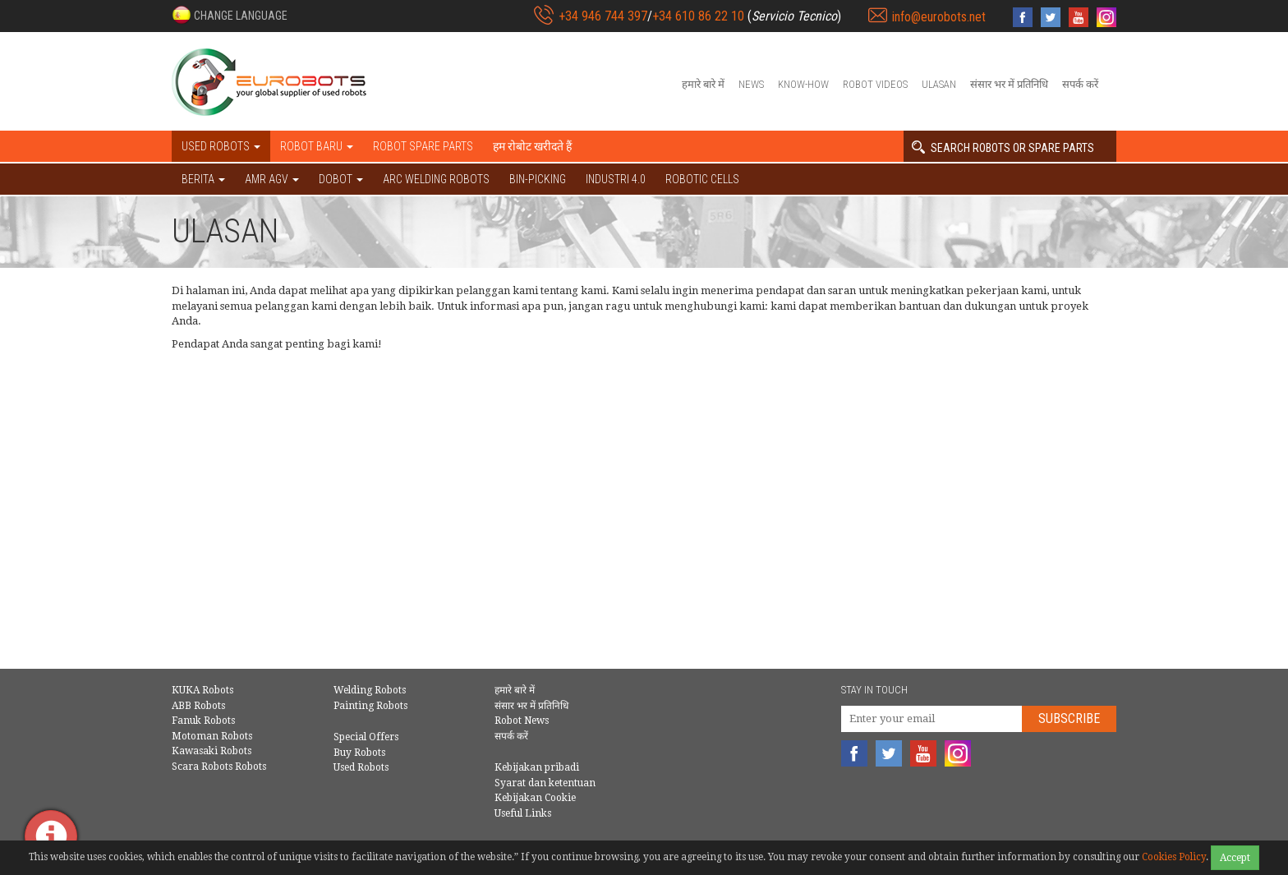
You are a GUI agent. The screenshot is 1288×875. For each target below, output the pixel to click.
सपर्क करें (1080, 84)
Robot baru (316, 146)
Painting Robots (370, 706)
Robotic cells (702, 179)
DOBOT (341, 179)
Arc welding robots (436, 179)
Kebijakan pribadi (536, 767)
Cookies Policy (1174, 857)
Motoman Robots (212, 736)
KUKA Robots (202, 690)
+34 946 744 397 (603, 16)
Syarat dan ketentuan (545, 783)
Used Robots (361, 767)
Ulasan (939, 84)
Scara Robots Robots (219, 766)
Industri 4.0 (616, 179)
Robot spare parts (423, 146)
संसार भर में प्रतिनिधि (1009, 84)
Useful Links (522, 813)
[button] (230, 15)
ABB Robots (198, 706)
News (751, 84)
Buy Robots (359, 752)
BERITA (203, 179)
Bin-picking (537, 179)
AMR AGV (272, 179)
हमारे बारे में (703, 84)
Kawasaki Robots (211, 751)
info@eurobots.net (939, 17)
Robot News (521, 720)
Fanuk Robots (203, 720)
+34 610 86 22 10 (698, 16)
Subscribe (1069, 718)
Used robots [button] (221, 146)
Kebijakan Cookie (535, 798)
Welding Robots (370, 690)
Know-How (803, 84)
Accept (1235, 857)
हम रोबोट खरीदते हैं (532, 146)
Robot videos (875, 84)
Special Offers (366, 737)
